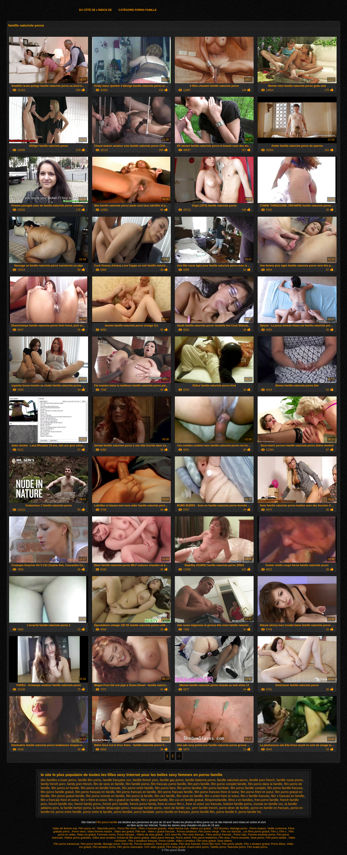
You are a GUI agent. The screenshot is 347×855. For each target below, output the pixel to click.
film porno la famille (139, 796)
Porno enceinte (240, 837)
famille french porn (145, 780)
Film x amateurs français (142, 840)
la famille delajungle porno (111, 808)
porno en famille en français (270, 808)
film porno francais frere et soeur (217, 792)
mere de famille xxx (177, 808)
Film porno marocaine (130, 847)
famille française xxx (117, 780)
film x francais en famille (287, 796)
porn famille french (204, 808)
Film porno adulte (276, 837)
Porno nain (239, 834)
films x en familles (240, 800)
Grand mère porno (198, 847)
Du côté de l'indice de (95, 10)
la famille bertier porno (76, 808)
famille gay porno (171, 780)
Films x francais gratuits (152, 828)
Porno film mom (127, 828)
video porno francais (162, 837)
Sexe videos (224, 840)
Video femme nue (178, 828)
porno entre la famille (97, 812)
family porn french (79, 784)
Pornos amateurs (187, 831)
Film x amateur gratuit (257, 843)
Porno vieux (79, 831)
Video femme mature (100, 831)
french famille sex (61, 804)
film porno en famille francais (100, 788)
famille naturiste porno (232, 780)
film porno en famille (65, 788)
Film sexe (224, 837)
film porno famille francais (285, 788)
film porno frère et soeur (257, 792)
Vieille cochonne (277, 828)
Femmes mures (106, 834)
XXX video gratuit (154, 847)
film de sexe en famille (108, 784)
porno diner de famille (234, 808)
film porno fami (165, 788)
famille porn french (262, 780)
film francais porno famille (168, 784)
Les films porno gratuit (256, 831)
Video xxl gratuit (86, 834)
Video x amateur (185, 840)
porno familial (123, 812)
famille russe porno (289, 780)
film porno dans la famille (265, 784)
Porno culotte (166, 840)
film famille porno (137, 784)
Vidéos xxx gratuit (201, 828)
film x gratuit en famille (124, 800)
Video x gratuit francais (161, 831)
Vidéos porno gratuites (77, 837)
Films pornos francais (219, 834)
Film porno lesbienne (204, 837)
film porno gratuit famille (67, 796)
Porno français (126, 834)
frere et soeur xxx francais (204, 804)
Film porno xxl (87, 828)
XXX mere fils (173, 834)
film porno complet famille (228, 784)
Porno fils (127, 843)
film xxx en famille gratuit (186, 800)
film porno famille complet (248, 788)
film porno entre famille (137, 788)
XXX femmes (221, 828)
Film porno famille (107, 822)
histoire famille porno (237, 804)
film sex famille (164, 796)
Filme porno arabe (166, 843)
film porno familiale (216, 788)
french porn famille (115, 804)
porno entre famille (68, 812)
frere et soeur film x (171, 804)
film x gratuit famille (154, 800)
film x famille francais (255, 796)
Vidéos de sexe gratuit (150, 834)
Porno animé (183, 837)
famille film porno (89, 780)
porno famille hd (249, 812)
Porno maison (257, 828)
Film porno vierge (209, 831)
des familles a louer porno (58, 780)
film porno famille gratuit (57, 792)
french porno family (143, 804)
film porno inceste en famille (105, 796)
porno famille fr (226, 812)
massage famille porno (146, 808)
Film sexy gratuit (206, 840)
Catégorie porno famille (137, 10)
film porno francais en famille (136, 792)
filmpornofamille (216, 800)
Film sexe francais (193, 834)
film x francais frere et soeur (60, 800)
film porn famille (199, 784)
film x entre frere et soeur (222, 796)
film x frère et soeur (94, 800)
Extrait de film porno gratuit (133, 837)
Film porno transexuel (66, 843)
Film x (274, 831)
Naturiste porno (106, 828)
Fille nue (140, 831)
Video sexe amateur (104, 837)
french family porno (88, 804)
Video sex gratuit (124, 831)
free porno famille (266, 800)
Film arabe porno (257, 847)
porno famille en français (173, 812)
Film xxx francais (231, 831)
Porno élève (278, 843)
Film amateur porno (104, 847)
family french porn (53, 784)
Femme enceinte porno (261, 834)
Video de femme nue (64, 828)
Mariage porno (239, 828)
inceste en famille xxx (268, 804)
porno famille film (203, 812)
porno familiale (144, 812)
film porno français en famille (95, 792)
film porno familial (189, 788)
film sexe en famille (190, 796)
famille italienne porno (200, 780)
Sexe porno (257, 837)
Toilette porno (218, 847)
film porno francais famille (175, 792)
